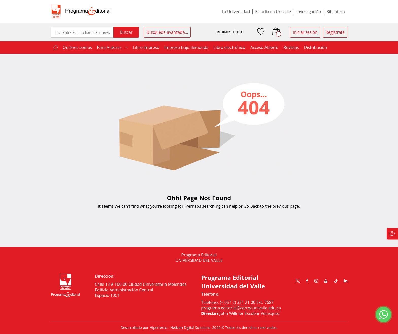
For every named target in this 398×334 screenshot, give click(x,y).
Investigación (308, 11)
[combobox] (82, 32)
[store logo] (81, 11)
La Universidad (236, 11)
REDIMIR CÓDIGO (230, 32)
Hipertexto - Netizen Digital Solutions (180, 327)
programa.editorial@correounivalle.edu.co (241, 308)
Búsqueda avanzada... (167, 32)
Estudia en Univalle (273, 11)
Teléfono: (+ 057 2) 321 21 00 (228, 302)
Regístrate (335, 32)
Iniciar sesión (305, 32)
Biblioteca (335, 11)
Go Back (251, 206)
